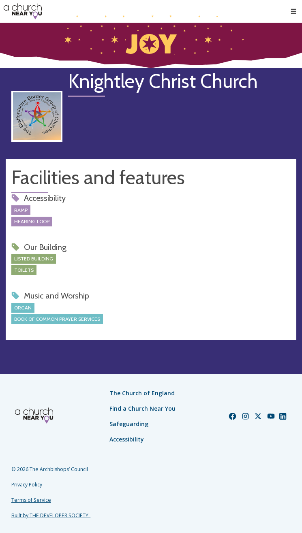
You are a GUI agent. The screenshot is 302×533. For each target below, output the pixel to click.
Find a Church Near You (142, 408)
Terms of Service (31, 500)
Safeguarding (128, 424)
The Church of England (142, 393)
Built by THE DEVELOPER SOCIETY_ (50, 515)
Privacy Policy (26, 484)
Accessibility (126, 439)
